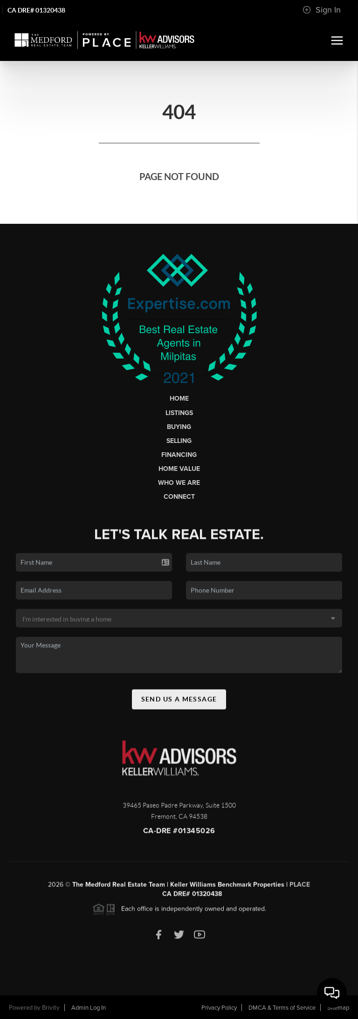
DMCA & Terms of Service (282, 1008)
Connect (179, 497)
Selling (179, 441)
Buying (179, 427)
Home (179, 398)
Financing (179, 455)
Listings (179, 413)
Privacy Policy (219, 1008)
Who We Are (179, 483)
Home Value (179, 469)
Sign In (322, 9)
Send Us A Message (179, 701)
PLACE (299, 888)
